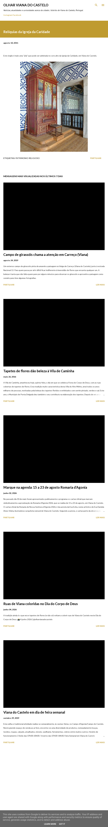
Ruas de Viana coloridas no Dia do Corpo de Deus (40, 604)
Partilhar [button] (95, 158)
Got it (62, 824)
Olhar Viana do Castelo (25, 5)
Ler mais (100, 284)
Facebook (17, 15)
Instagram (7, 15)
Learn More (50, 824)
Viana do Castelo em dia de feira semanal (34, 712)
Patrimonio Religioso (27, 158)
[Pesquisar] (96, 5)
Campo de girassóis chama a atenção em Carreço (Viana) (45, 254)
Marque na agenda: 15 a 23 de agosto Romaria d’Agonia (45, 487)
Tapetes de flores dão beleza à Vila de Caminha (38, 371)
